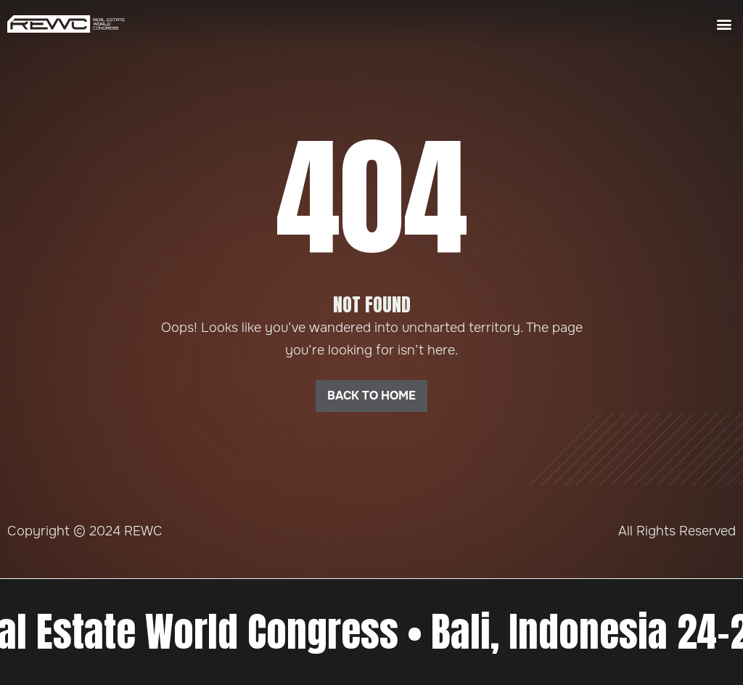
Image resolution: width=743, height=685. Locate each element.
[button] (724, 24)
